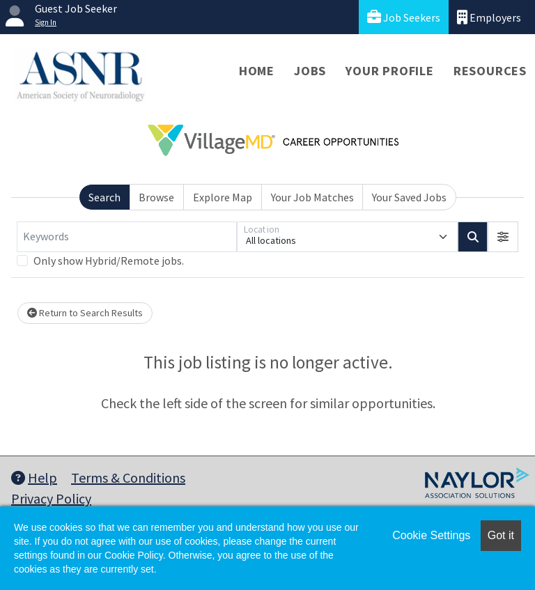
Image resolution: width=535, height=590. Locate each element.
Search (104, 197)
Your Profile (390, 71)
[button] (503, 237)
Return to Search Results (85, 312)
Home (256, 71)
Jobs (310, 71)
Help (34, 477)
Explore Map (222, 197)
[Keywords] (127, 237)
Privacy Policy (51, 498)
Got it (501, 535)
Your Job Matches (312, 197)
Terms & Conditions (128, 477)
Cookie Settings (431, 535)
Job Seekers (403, 17)
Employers (489, 17)
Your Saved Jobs (409, 197)
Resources (490, 71)
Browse (156, 197)
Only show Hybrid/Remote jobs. (108, 260)
